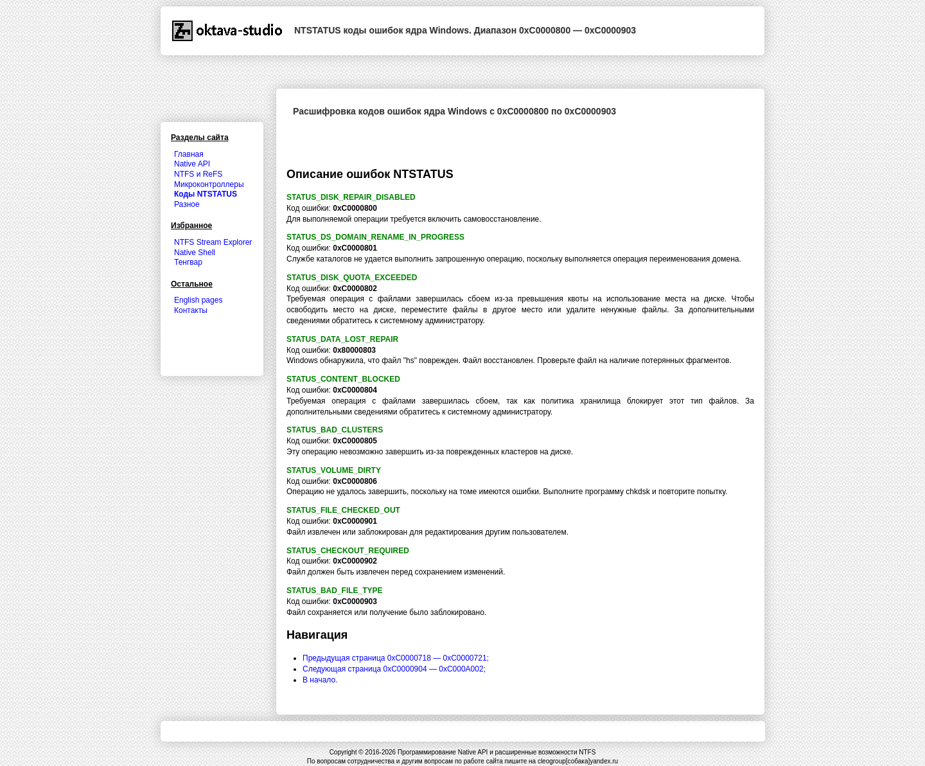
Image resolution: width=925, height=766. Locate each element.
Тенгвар (188, 262)
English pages (198, 300)
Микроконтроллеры (209, 184)
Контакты (190, 310)
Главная (189, 154)
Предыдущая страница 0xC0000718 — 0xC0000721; (396, 658)
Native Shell (194, 252)
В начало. (320, 679)
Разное (187, 204)
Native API (192, 163)
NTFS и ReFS (198, 174)
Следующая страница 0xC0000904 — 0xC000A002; (394, 668)
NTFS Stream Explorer (213, 242)
